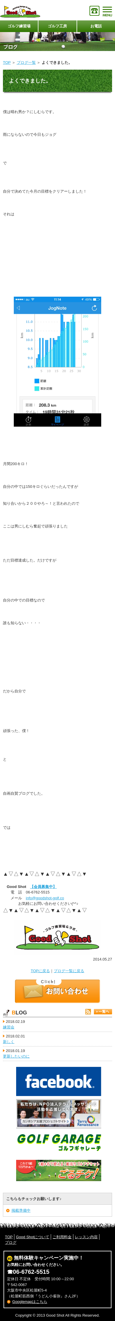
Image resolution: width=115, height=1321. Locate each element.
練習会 (8, 1027)
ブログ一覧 (26, 62)
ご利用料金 (62, 1237)
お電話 (96, 26)
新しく (8, 1041)
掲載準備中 (21, 1210)
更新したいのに (16, 1056)
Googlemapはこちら (29, 1301)
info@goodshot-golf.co (45, 898)
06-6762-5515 (31, 1272)
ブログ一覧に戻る (69, 971)
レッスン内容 (86, 1237)
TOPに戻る (40, 971)
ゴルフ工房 (57, 26)
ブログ (10, 1242)
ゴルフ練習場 (19, 26)
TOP (7, 62)
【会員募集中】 (43, 886)
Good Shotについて (32, 1237)
